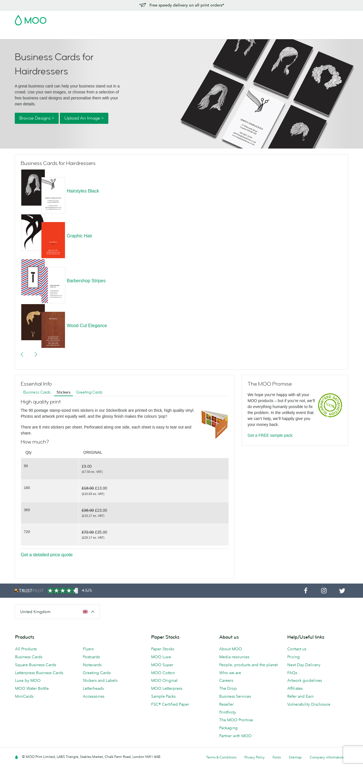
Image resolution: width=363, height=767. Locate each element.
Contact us (296, 648)
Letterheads (93, 688)
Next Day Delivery (303, 664)
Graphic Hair (79, 235)
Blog (227, 34)
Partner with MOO (235, 735)
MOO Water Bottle (32, 688)
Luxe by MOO (28, 680)
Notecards (92, 664)
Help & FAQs (249, 34)
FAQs (292, 672)
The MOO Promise (236, 719)
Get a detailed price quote (47, 554)
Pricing (293, 656)
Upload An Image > (84, 118)
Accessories (166, 34)
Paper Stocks (162, 648)
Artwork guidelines (304, 680)
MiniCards (24, 696)
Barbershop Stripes (86, 280)
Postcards (59, 34)
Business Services (200, 34)
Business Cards (29, 34)
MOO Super (162, 664)
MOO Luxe (161, 656)
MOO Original (164, 680)
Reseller (226, 704)
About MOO (230, 648)
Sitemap (295, 757)
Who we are (230, 672)
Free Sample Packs (229, 18)
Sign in (279, 18)
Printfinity (227, 712)
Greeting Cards (89, 392)
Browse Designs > (36, 118)
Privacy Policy (254, 757)
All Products (26, 648)
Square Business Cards (35, 664)
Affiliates (295, 688)
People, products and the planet (248, 664)
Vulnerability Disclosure (308, 704)
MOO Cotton (163, 672)
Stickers (63, 392)
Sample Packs (163, 696)
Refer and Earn (300, 696)
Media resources (234, 656)
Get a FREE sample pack (270, 435)
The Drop (228, 688)
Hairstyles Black (83, 191)
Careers (226, 680)
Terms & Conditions (221, 757)
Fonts (277, 757)
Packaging (228, 727)
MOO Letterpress (166, 688)
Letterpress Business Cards (39, 672)
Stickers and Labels (100, 680)
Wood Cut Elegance (87, 325)
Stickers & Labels (91, 34)
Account (259, 18)
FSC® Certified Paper (170, 704)
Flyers (118, 34)
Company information (327, 757)
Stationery (139, 34)
